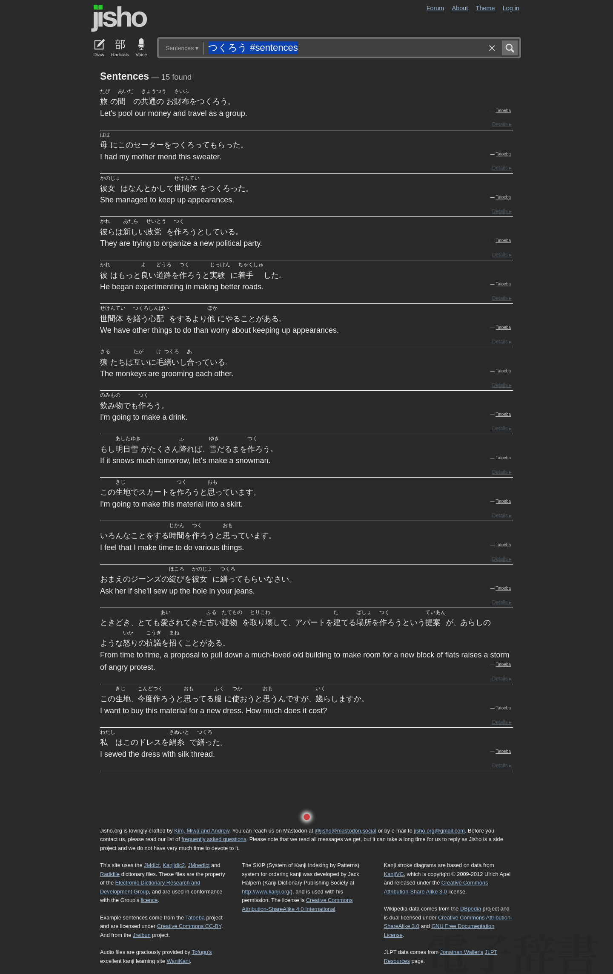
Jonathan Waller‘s (461, 952)
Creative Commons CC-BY (189, 926)
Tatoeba (503, 110)
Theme (485, 8)
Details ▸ (502, 124)
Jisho (119, 18)
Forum (435, 8)
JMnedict (198, 865)
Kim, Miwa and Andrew (201, 830)
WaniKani (178, 961)
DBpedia (470, 908)
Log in (511, 8)
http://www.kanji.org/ (266, 891)
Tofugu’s (202, 952)
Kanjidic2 (174, 865)
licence (149, 900)
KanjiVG (394, 874)
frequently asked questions (213, 839)
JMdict (152, 865)
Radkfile (110, 874)
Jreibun (142, 935)
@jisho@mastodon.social (345, 830)
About (460, 8)
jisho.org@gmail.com (439, 830)
